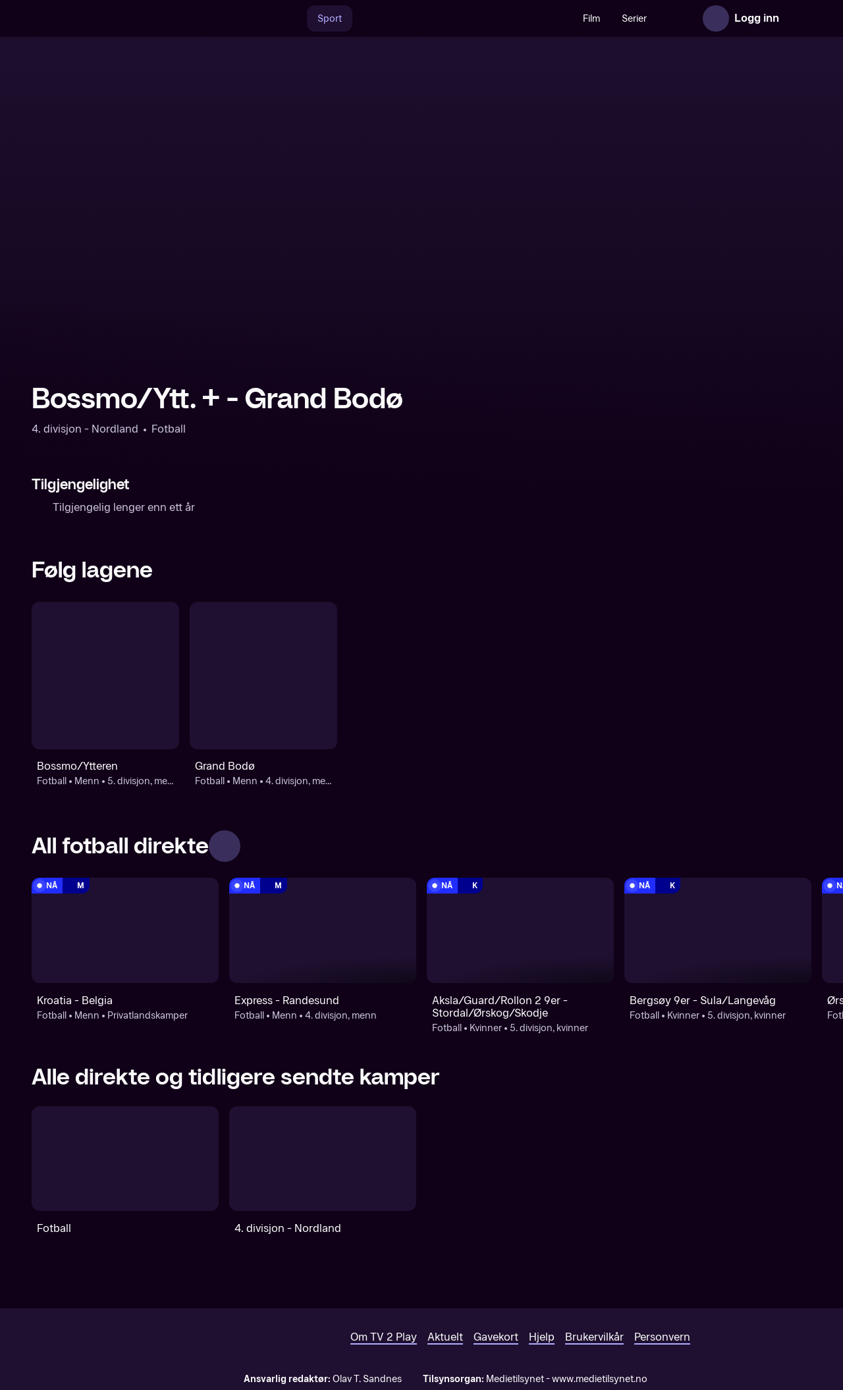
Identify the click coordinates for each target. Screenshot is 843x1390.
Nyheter (657, 18)
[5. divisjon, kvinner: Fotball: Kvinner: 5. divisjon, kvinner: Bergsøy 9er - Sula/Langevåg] (717, 930)
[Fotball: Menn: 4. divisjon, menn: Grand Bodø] (263, 675)
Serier (605, 18)
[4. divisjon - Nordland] (322, 1159)
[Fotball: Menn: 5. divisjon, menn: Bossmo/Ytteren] (105, 675)
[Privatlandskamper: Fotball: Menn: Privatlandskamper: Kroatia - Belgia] (125, 930)
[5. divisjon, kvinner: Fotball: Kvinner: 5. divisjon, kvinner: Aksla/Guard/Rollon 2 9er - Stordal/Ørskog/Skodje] (520, 930)
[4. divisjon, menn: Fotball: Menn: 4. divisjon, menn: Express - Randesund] (322, 930)
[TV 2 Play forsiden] (130, 18)
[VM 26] (434, 18)
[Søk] (265, 18)
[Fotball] (125, 1159)
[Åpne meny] (798, 18)
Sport (301, 18)
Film (563, 18)
